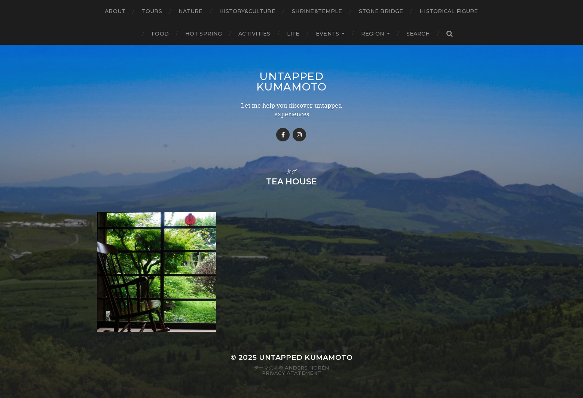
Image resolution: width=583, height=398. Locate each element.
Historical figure (448, 11)
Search (418, 33)
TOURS (152, 11)
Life (293, 33)
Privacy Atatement (291, 373)
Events (327, 33)
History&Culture (247, 11)
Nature (190, 11)
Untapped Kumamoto (291, 81)
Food (160, 33)
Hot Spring (203, 33)
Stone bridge (381, 11)
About (115, 11)
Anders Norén (307, 368)
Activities (254, 33)
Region (372, 33)
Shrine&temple (317, 11)
